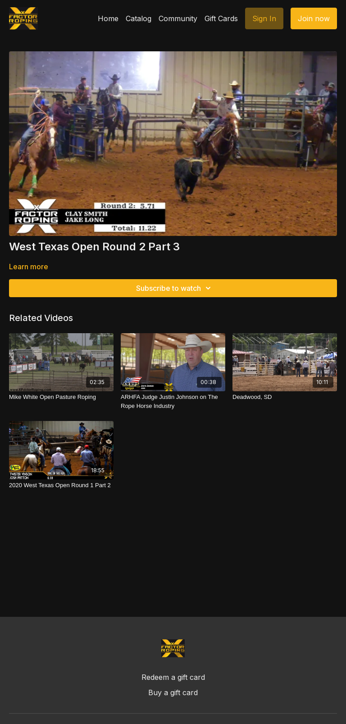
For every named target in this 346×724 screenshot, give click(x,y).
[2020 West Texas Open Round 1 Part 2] (61, 485)
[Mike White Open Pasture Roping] (61, 397)
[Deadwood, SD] (284, 397)
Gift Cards (221, 18)
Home (108, 18)
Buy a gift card (173, 692)
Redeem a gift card (173, 677)
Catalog (138, 18)
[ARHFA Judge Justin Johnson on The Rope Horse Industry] (173, 401)
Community (178, 18)
